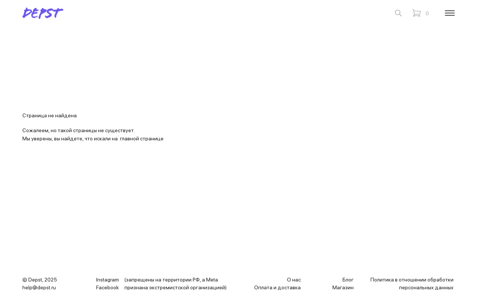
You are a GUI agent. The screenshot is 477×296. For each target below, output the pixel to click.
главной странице (142, 138)
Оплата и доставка (277, 287)
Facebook (107, 287)
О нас (294, 280)
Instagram (107, 280)
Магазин (343, 287)
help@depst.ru (39, 287)
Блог (348, 280)
